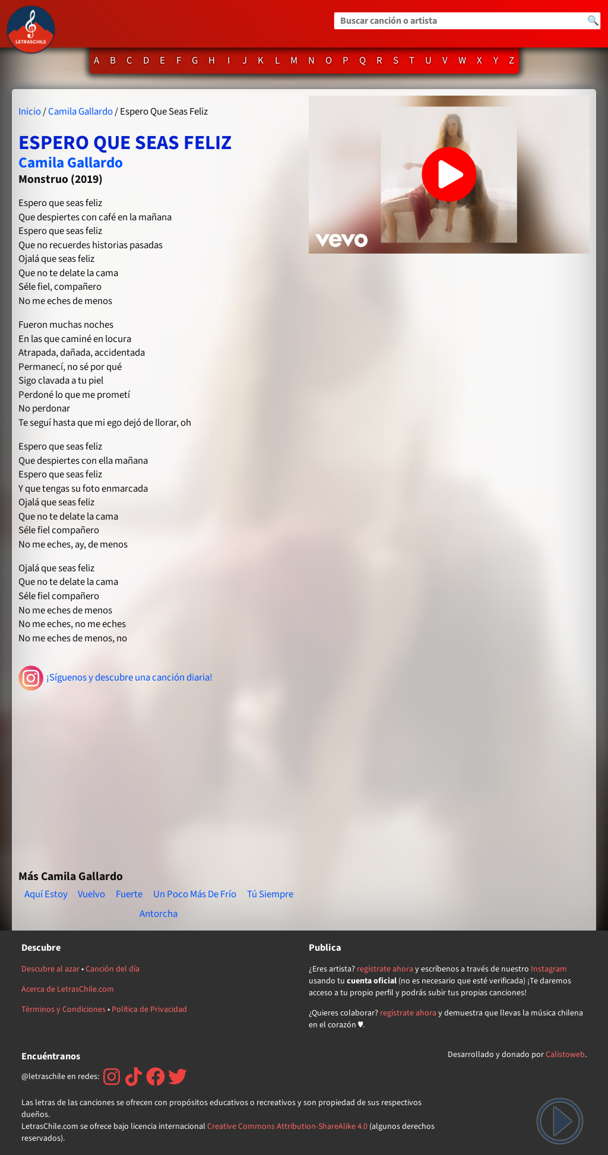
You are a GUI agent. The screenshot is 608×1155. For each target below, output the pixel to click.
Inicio (29, 112)
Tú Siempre (270, 894)
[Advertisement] (158, 775)
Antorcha (159, 914)
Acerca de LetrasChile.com (67, 989)
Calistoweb (565, 1055)
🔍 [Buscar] (593, 20)
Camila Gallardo (80, 112)
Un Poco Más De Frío (194, 894)
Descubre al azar (50, 969)
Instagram (549, 969)
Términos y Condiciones (63, 1009)
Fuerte (129, 894)
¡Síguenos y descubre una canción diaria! (115, 678)
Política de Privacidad (149, 1009)
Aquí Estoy (46, 894)
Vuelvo (91, 894)
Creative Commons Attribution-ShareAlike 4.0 (287, 1126)
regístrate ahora (385, 969)
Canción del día (113, 969)
